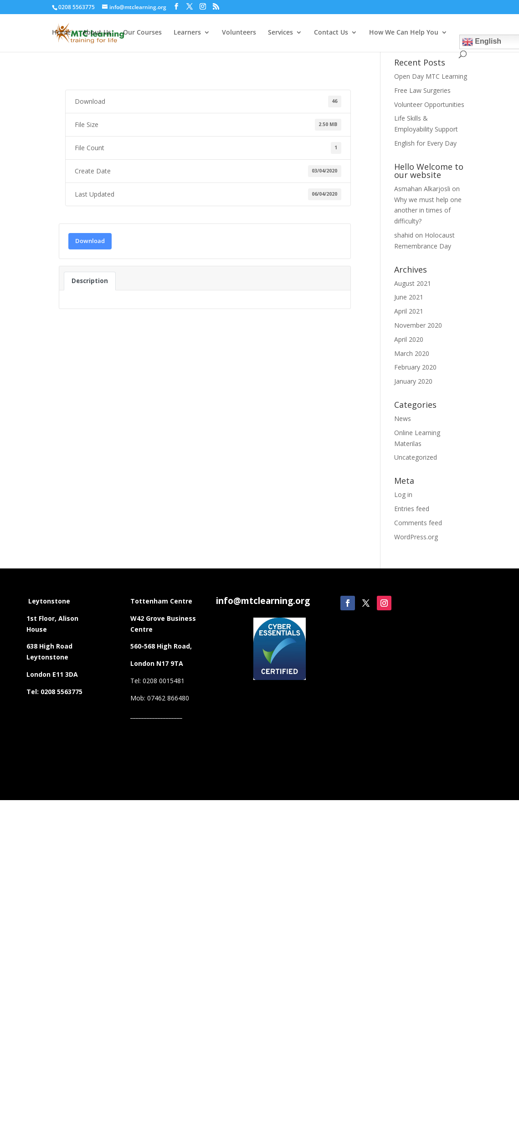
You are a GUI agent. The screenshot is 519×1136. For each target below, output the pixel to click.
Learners (187, 32)
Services (280, 32)
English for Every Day (425, 143)
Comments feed (418, 522)
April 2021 (408, 311)
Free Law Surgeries (422, 90)
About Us (96, 32)
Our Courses (142, 32)
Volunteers (239, 32)
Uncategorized (415, 457)
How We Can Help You (403, 32)
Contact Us (331, 32)
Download (90, 241)
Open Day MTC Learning (430, 76)
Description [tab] (90, 281)
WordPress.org (416, 536)
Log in (403, 494)
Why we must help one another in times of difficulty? (428, 210)
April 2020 (408, 339)
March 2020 (411, 353)
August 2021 (412, 283)
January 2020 (413, 381)
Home (61, 32)
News (402, 418)
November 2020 (418, 325)
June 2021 (408, 297)
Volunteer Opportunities (429, 104)
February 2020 (415, 367)
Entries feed (411, 508)
